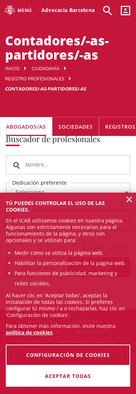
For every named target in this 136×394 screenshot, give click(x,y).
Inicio (12, 68)
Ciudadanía (45, 68)
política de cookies (29, 332)
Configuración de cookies (68, 354)
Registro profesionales (34, 78)
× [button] (129, 199)
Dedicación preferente (39, 182)
